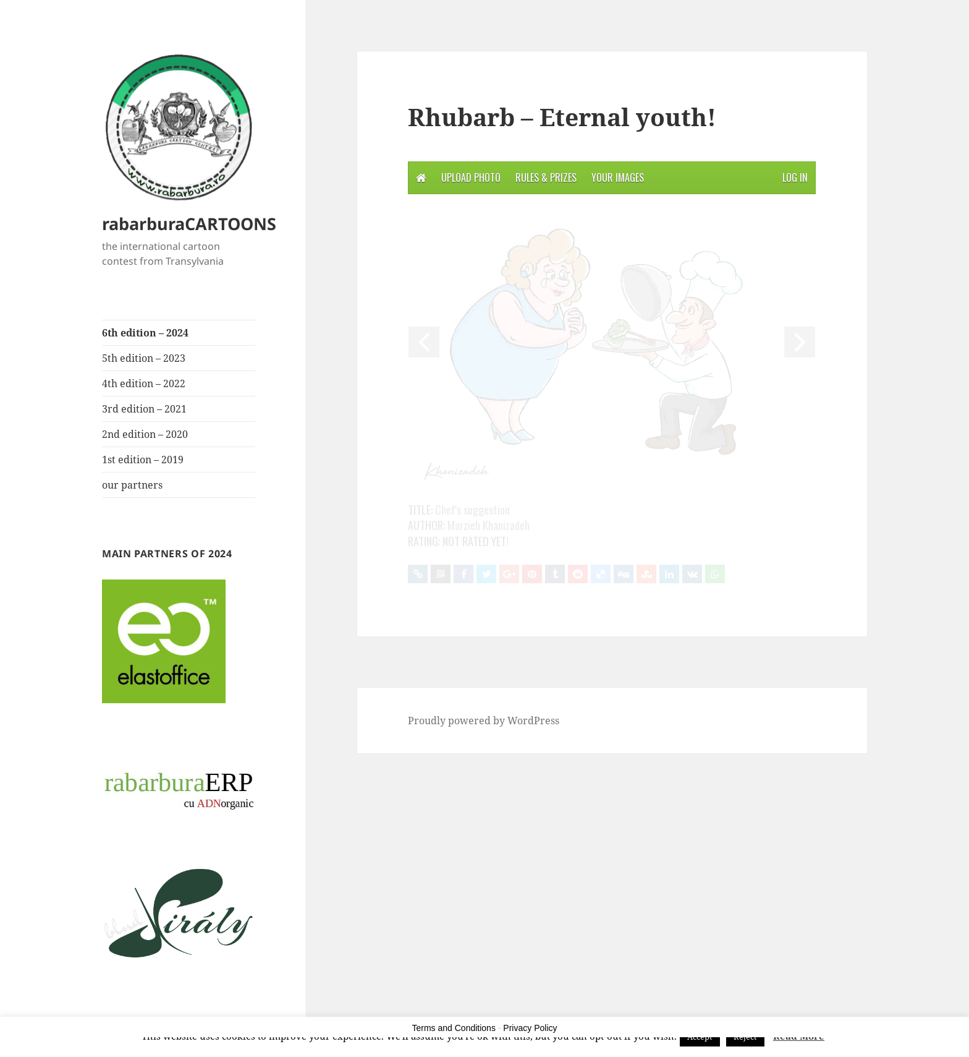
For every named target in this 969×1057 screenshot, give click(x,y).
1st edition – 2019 (143, 459)
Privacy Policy (530, 1028)
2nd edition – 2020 (145, 434)
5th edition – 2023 (143, 358)
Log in (795, 177)
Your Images (617, 177)
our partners (132, 485)
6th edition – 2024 (145, 333)
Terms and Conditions (454, 1028)
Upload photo (471, 177)
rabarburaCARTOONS (189, 223)
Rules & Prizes (546, 177)
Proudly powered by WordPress (483, 720)
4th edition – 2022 (143, 383)
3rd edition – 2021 (144, 409)
